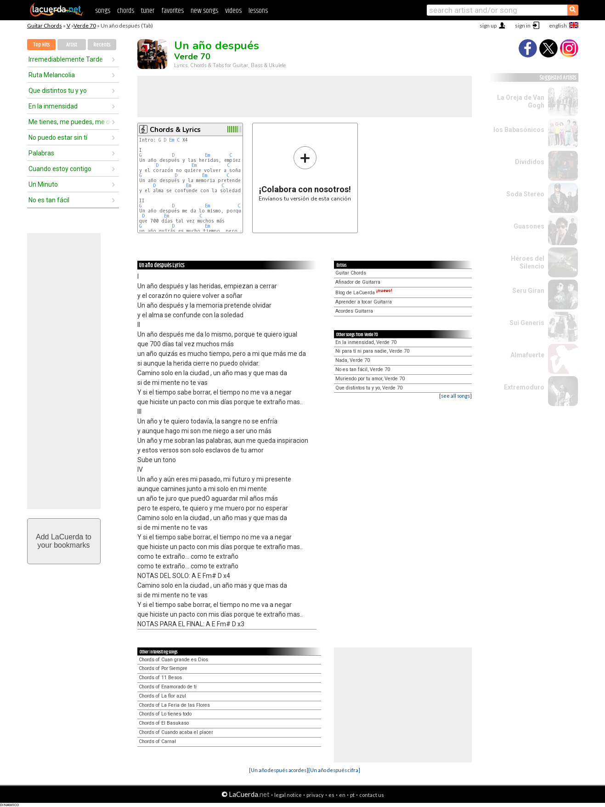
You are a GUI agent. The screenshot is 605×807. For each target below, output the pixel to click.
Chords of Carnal (157, 741)
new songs (204, 11)
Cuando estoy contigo (59, 168)
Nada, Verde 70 (352, 360)
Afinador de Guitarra (357, 282)
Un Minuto (43, 184)
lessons (258, 11)
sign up (488, 25)
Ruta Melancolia (51, 75)
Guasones (529, 226)
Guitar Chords (44, 25)
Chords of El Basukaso (164, 723)
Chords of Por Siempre (163, 668)
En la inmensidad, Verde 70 (365, 342)
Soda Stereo (525, 194)
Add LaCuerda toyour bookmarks (63, 541)
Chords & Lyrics (175, 129)
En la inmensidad (53, 106)
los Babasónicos (518, 129)
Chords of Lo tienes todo (165, 714)
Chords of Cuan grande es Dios (173, 660)
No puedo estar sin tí (57, 137)
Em (171, 140)
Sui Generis (526, 322)
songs (102, 11)
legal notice (288, 795)
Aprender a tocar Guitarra (363, 302)
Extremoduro (524, 387)
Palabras (41, 153)
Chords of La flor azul (162, 696)
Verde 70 (85, 25)
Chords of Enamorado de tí (168, 687)
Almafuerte (527, 355)
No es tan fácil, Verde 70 (362, 369)
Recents (101, 44)
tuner (147, 11)
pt (352, 795)
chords (125, 11)
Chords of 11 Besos (160, 678)
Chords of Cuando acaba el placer (176, 732)
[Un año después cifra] (334, 770)
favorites (172, 11)
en (342, 795)
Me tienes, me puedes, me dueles (69, 122)
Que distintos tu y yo (57, 90)
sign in (523, 25)
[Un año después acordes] (278, 770)
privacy (315, 795)
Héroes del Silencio (527, 262)
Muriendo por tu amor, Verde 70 (370, 379)
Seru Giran (528, 290)
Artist (71, 44)
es (331, 795)
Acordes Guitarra (354, 311)
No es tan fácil (48, 200)
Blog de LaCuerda (363, 293)
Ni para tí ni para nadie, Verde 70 (372, 351)
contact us (371, 795)
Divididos (529, 162)
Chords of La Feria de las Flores (174, 705)
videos (233, 11)
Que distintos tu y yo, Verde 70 (368, 388)
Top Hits (41, 44)
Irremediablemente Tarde (65, 59)
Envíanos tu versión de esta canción (305, 173)
